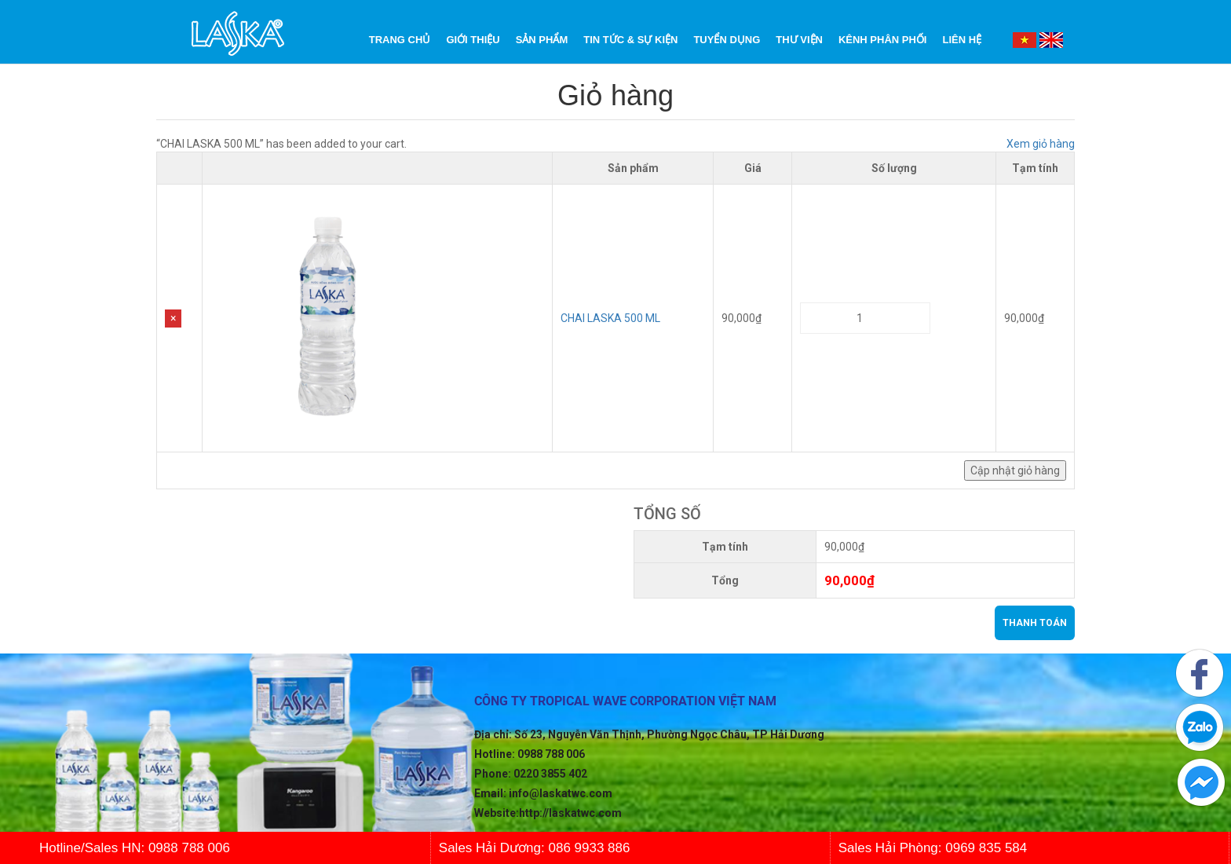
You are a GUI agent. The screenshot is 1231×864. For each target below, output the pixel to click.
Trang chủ (400, 40)
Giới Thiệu (472, 40)
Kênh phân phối (882, 40)
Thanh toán (1035, 622)
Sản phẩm (542, 40)
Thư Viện (799, 40)
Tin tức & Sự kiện (630, 40)
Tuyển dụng (726, 40)
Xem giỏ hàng (1040, 143)
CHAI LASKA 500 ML (610, 318)
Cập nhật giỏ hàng (1015, 470)
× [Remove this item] (173, 318)
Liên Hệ (961, 40)
